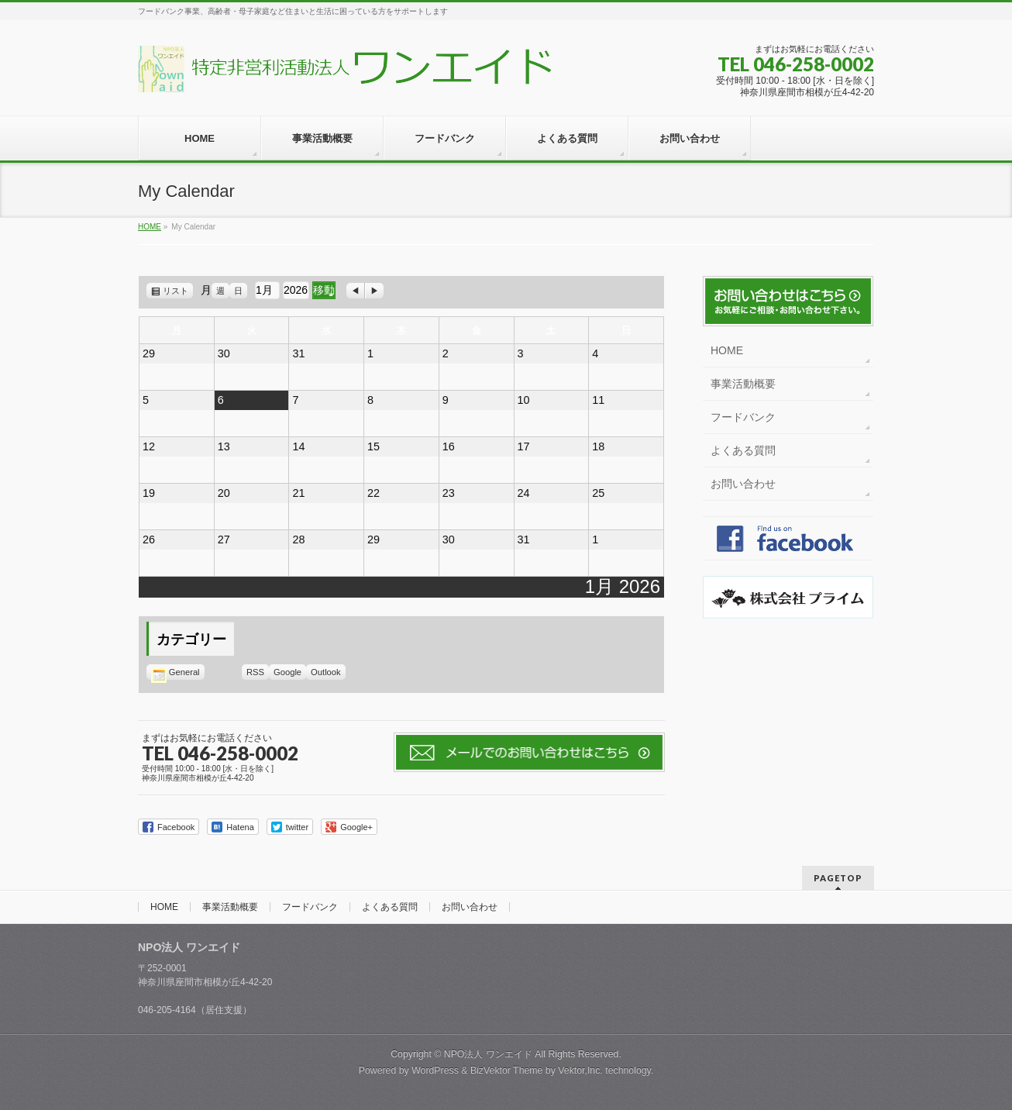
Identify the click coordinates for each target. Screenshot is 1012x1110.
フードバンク (743, 417)
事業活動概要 (743, 383)
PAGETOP (838, 878)
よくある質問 (743, 450)
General (175, 672)
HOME (727, 350)
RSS (255, 672)
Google (290, 672)
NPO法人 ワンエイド (488, 1054)
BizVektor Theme (506, 1070)
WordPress (435, 1070)
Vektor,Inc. (580, 1070)
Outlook (328, 672)
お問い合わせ (743, 483)
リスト (178, 290)
